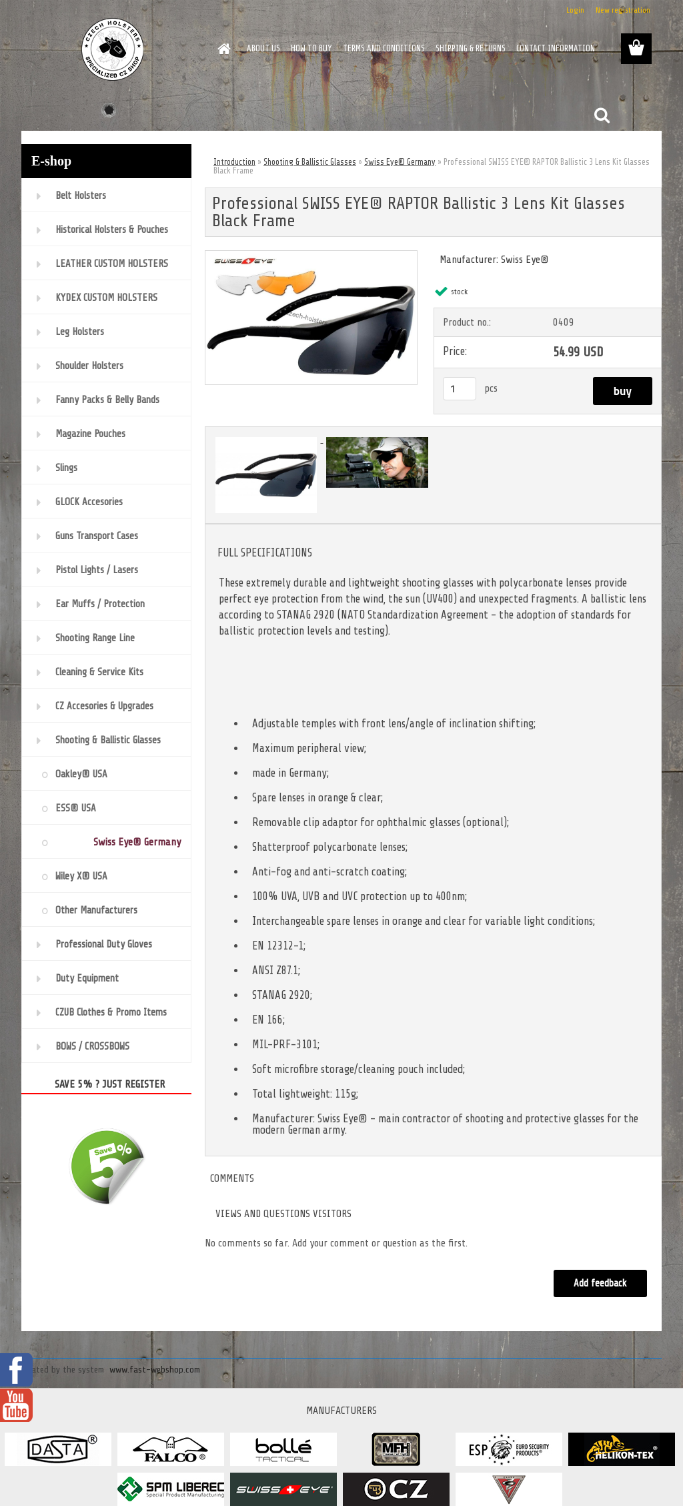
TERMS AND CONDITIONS (384, 48)
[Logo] (113, 49)
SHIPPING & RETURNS (471, 48)
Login (575, 10)
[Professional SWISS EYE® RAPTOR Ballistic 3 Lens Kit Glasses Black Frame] (311, 256)
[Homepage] (221, 48)
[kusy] (459, 388)
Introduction (234, 162)
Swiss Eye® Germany (400, 162)
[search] (601, 115)
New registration (623, 10)
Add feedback (600, 1283)
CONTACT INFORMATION (555, 48)
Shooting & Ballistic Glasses (309, 162)
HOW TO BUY (311, 48)
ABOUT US (263, 48)
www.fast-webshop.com (154, 1370)
